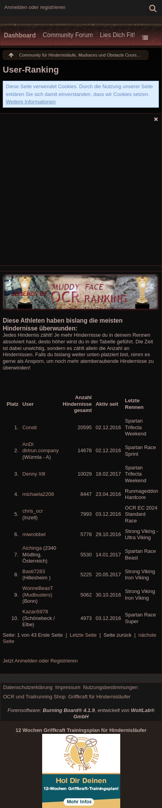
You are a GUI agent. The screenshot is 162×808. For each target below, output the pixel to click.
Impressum (67, 687)
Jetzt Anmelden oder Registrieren (40, 661)
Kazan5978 (35, 611)
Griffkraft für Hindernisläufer (99, 697)
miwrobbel (33, 534)
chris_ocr (32, 511)
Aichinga (32, 548)
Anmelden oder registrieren (35, 7)
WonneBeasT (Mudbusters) (37, 591)
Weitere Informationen (31, 102)
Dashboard (20, 35)
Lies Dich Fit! (117, 35)
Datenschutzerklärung (27, 687)
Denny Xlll (33, 474)
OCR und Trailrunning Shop (34, 697)
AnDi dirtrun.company (40, 447)
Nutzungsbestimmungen (110, 687)
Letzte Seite (83, 635)
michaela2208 (38, 494)
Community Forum (68, 35)
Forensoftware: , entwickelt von (81, 713)
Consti (29, 427)
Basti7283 (33, 571)
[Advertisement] (73, 189)
